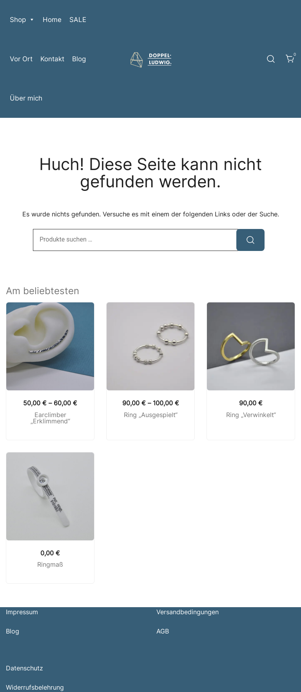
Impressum (22, 612)
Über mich (26, 98)
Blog (79, 59)
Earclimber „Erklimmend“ (50, 418)
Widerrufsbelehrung (35, 687)
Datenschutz (24, 668)
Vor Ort (21, 59)
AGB (162, 631)
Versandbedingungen (187, 612)
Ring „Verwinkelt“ (251, 415)
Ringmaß (50, 564)
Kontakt (52, 59)
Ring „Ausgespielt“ (151, 415)
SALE (77, 20)
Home (52, 20)
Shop (22, 19)
